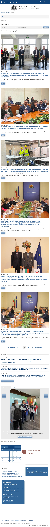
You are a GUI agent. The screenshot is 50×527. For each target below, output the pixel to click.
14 (5, 456)
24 (13, 458)
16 (10, 456)
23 (10, 458)
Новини (8, 12)
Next (46, 396)
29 (8, 460)
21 (5, 458)
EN (36, 2)
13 (2, 456)
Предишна (11, 347)
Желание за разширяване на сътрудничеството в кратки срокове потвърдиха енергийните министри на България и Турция (24, 368)
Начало (3, 12)
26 (19, 458)
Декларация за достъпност (18, 520)
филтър (45, 27)
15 (8, 456)
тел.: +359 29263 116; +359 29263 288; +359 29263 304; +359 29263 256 (37, 473)
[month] (13, 447)
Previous (4, 396)
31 (13, 460)
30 (10, 460)
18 (16, 456)
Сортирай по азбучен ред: (8, 31)
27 (2, 460)
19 (19, 456)
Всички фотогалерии (25, 436)
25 (16, 458)
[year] (9, 447)
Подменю (4, 16)
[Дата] (9, 27)
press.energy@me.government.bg (35, 471)
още (3, 83)
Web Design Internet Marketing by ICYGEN (38, 525)
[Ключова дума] (29, 27)
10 (28, 347)
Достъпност (5, 520)
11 (32, 347)
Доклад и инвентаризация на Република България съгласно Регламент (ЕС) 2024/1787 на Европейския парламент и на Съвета (12, 474)
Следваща (38, 347)
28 (5, 460)
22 (8, 458)
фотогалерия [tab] (6, 387)
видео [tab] (14, 387)
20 (2, 458)
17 (13, 456)
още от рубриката (7, 381)
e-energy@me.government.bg (10, 484)
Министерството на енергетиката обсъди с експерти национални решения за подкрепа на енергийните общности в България (24, 127)
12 (19, 454)
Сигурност (30, 520)
